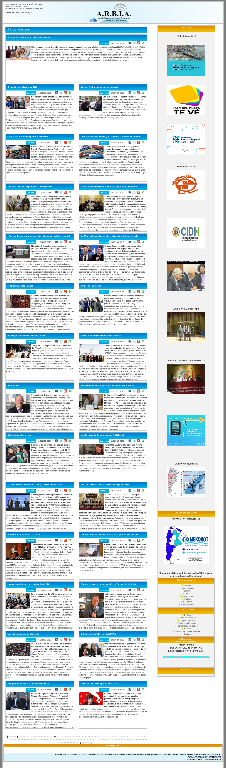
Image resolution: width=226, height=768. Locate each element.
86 (122, 739)
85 (119, 739)
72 (81, 739)
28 (92, 736)
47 (7, 739)
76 (92, 739)
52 (22, 739)
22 (74, 736)
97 (68, 742)
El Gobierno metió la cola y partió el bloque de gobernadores (109, 186)
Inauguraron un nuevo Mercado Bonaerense (28, 684)
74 (86, 739)
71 (78, 739)
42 (133, 736)
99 (73, 742)
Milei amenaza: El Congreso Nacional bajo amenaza (105, 485)
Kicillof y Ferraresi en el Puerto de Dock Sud (101, 336)
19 (65, 736)
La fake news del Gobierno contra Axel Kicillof (102, 435)
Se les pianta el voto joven (19, 435)
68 (69, 739)
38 (121, 736)
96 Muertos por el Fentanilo (20, 286)
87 (125, 739)
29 (95, 736)
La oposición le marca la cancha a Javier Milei (28, 584)
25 (83, 736)
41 (130, 736)
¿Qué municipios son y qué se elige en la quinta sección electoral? (38, 236)
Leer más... (104, 43)
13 (45, 736)
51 (19, 739)
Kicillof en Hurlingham (91, 286)
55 (30, 739)
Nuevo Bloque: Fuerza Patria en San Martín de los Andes (107, 385)
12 (42, 736)
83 (113, 739)
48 (10, 739)
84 (116, 739)
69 (72, 739)
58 (39, 739)
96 (65, 742)
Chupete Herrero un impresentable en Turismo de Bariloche (108, 584)
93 (143, 739)
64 (57, 739)
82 (110, 739)
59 (42, 739)
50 (16, 739)
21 (71, 736)
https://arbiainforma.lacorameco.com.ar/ (186, 657)
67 (66, 739)
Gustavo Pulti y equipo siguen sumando (99, 87)
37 (118, 736)
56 (33, 739)
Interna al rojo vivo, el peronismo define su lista (29, 186)
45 (142, 736)
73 (84, 739)
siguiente (86, 742)
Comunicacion (187, 605)
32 (103, 736)
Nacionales (187, 591)
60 (45, 739)
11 (39, 736)
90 (134, 739)
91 (137, 739)
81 (107, 739)
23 (77, 736)
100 (77, 742)
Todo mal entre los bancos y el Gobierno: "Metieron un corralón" (111, 137)
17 (59, 736)
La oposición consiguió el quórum (23, 634)
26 (86, 736)
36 (115, 736)
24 (80, 736)
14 (48, 736)
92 (140, 739)
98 (71, 742)
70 (75, 739)
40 (127, 736)
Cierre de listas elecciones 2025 (22, 87)
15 (51, 736)
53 (25, 739)
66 (63, 739)
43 (136, 736)
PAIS (188, 594)
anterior (13, 736)
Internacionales (187, 588)
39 (124, 736)
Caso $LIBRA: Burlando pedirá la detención (27, 137)
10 (36, 736)
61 (48, 739)
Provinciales (187, 596)
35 (112, 736)
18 (62, 736)
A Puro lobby (13, 385)
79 (101, 739)
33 (106, 736)
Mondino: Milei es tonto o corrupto (23, 534)
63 (54, 739)
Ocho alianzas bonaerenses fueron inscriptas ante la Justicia (109, 534)
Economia (187, 602)
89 (131, 739)
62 (51, 739)
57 (36, 739)
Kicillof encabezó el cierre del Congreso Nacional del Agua (34, 485)
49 (13, 739)
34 (109, 736)
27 (89, 736)
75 (90, 739)
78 (98, 739)
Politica (187, 599)
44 (139, 736)
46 (145, 736)
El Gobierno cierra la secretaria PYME (98, 634)
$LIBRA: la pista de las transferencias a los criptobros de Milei (110, 236)
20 (68, 736)
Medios (187, 585)
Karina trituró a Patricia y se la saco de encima (29, 37)
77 (95, 739)
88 (128, 739)
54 (28, 739)
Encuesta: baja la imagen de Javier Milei (99, 684)
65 (60, 739)
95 (62, 742)
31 (100, 736)
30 (98, 736)
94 (146, 739)
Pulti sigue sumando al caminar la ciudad (26, 336)
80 (104, 739)
